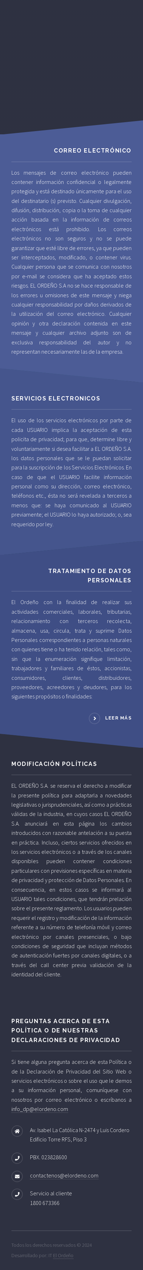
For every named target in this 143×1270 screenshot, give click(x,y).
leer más (118, 718)
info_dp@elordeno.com (39, 1108)
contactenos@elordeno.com (64, 1175)
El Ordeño (63, 1255)
